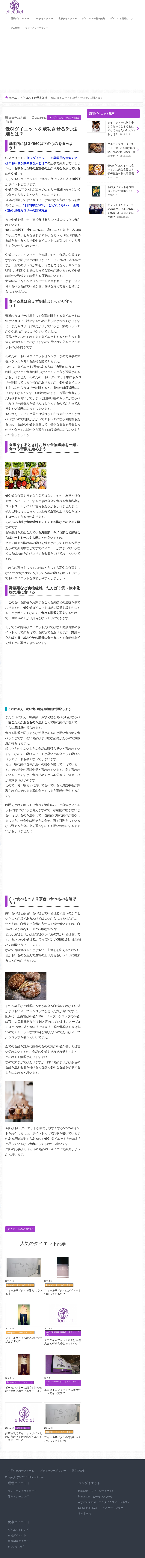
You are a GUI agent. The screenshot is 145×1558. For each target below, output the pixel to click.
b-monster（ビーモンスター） (96, 1496)
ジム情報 (15, 28)
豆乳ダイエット (17, 1535)
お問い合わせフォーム (21, 1470)
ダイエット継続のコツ (121, 18)
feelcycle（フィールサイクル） (96, 1490)
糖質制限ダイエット (19, 1540)
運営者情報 (78, 1470)
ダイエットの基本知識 (93, 18)
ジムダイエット (43, 18)
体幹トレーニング (18, 1496)
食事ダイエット (67, 18)
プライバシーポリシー (36, 28)
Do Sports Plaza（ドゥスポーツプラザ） (102, 1507)
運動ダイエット (20, 18)
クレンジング (16, 1546)
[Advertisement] (72, 61)
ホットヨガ (84, 1513)
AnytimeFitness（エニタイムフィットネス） (104, 1502)
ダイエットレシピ (18, 1529)
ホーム (13, 97)
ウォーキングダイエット (22, 1490)
